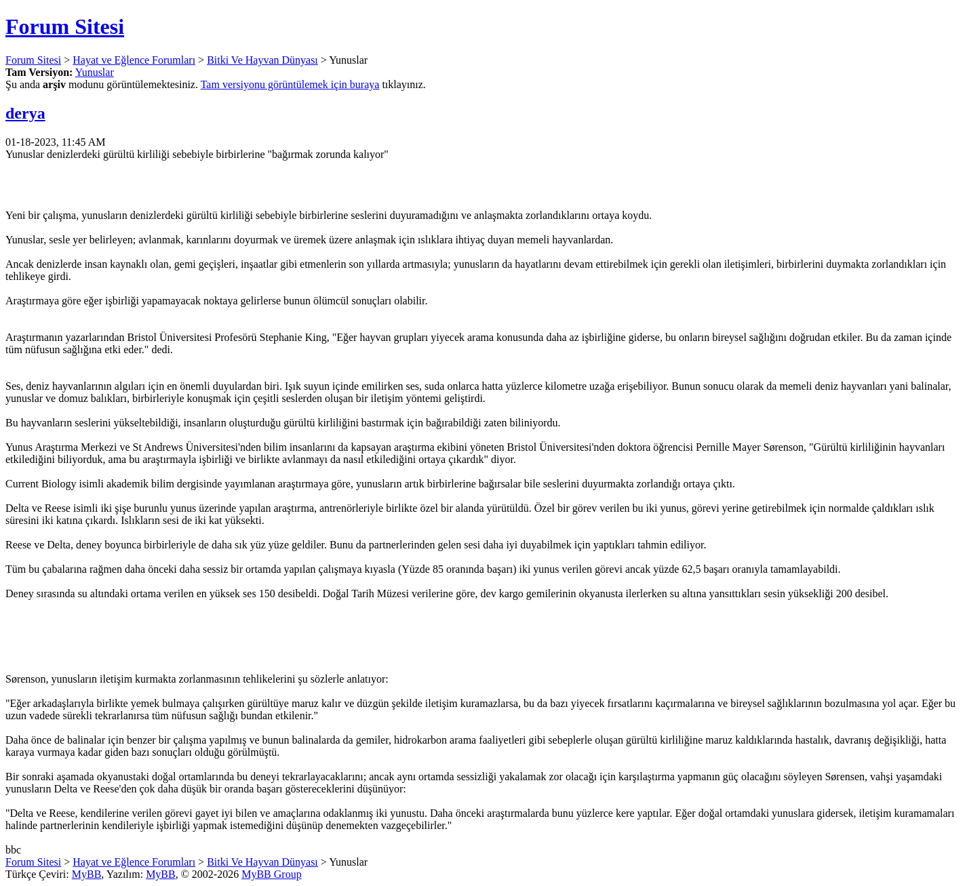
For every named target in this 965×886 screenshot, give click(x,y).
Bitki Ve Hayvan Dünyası (262, 60)
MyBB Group (271, 874)
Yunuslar (94, 72)
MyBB (87, 874)
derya (25, 113)
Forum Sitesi (64, 26)
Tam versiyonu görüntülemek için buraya (290, 84)
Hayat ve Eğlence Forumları (134, 60)
